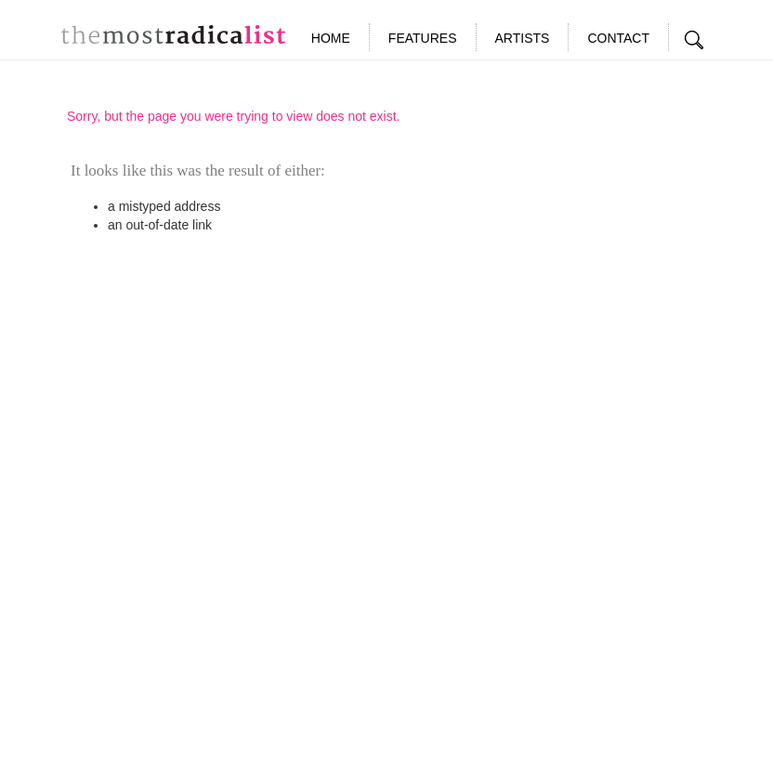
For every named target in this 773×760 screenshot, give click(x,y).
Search (695, 40)
